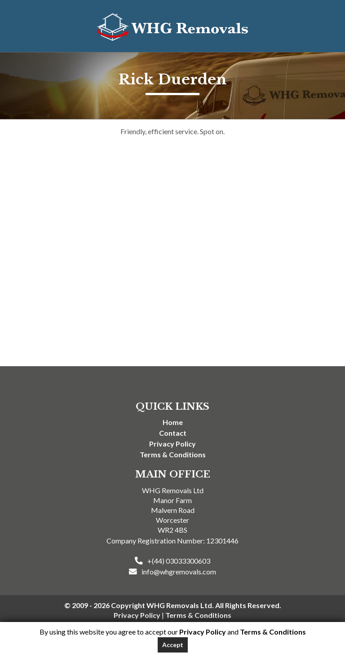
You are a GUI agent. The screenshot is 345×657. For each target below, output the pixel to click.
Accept (172, 644)
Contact (172, 433)
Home (173, 422)
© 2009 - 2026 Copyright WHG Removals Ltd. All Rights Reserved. (172, 605)
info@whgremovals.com (179, 571)
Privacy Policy (172, 443)
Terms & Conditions (173, 454)
